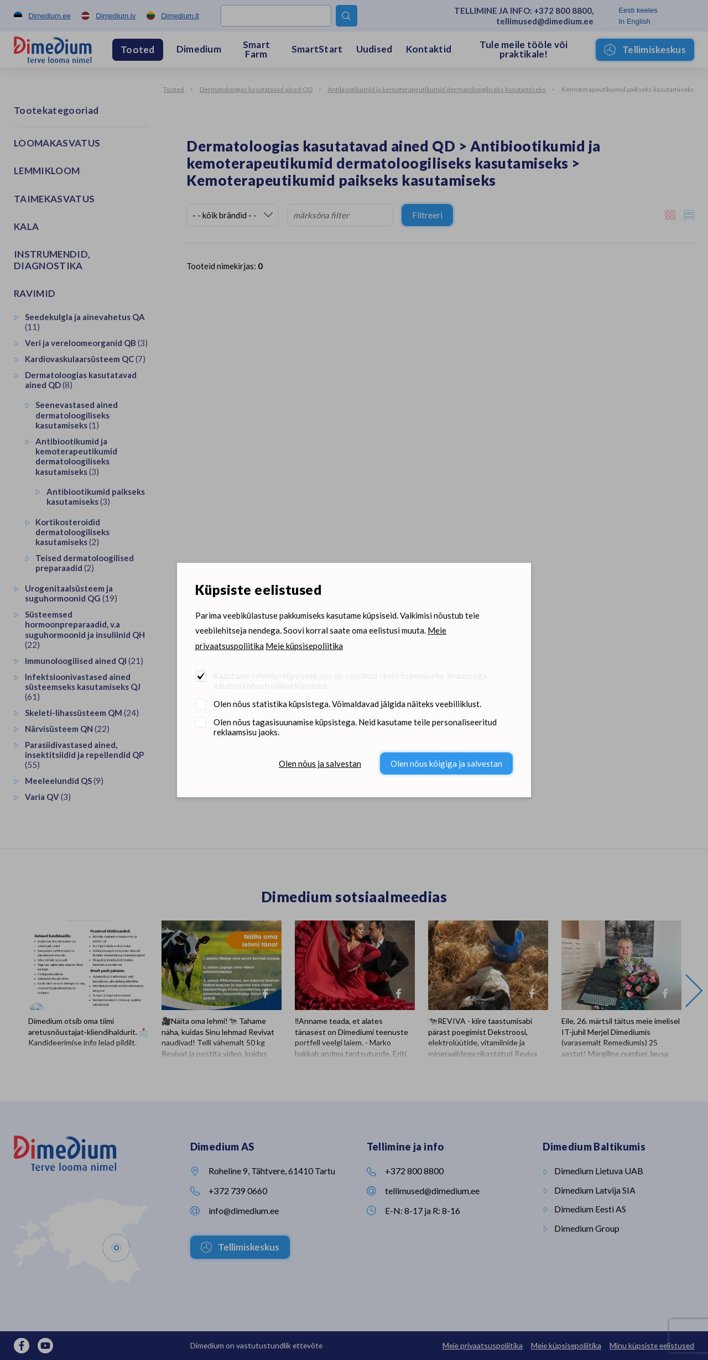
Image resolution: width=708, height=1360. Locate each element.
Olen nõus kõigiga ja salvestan (446, 763)
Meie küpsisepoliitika (304, 646)
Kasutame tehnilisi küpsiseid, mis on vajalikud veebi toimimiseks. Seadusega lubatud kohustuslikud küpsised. (350, 681)
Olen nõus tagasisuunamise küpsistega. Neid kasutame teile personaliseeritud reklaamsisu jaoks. (355, 727)
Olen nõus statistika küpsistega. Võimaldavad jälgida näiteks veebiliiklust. (347, 704)
